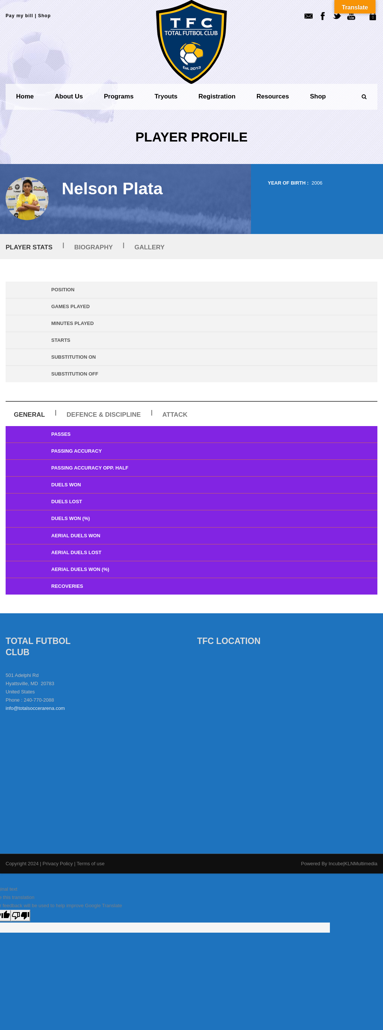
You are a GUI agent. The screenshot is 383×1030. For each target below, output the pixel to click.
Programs (119, 96)
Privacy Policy (58, 863)
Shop (44, 15)
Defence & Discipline (104, 414)
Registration (217, 96)
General (29, 414)
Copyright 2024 (22, 863)
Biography (93, 247)
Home (25, 96)
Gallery (149, 247)
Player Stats (29, 247)
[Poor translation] (20, 915)
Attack (174, 414)
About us (69, 96)
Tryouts (165, 96)
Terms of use (90, 863)
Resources (273, 96)
